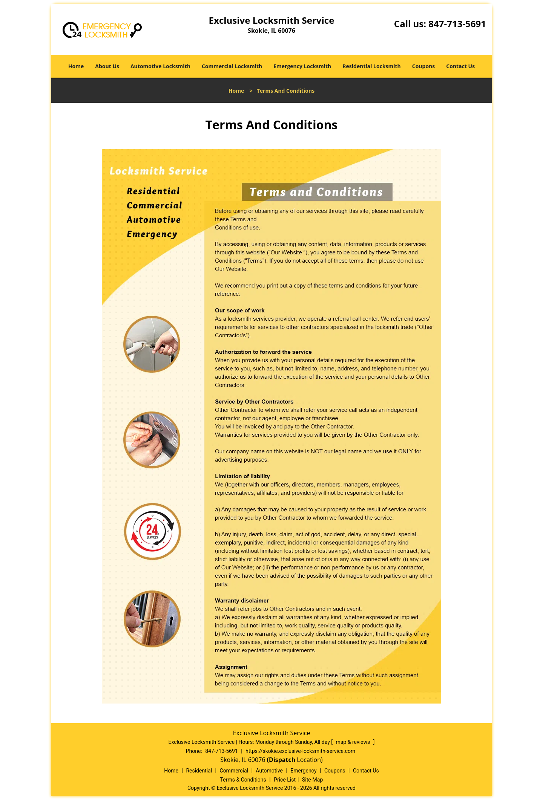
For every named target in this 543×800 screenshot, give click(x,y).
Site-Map (312, 780)
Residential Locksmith (371, 66)
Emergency (303, 771)
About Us (107, 66)
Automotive (269, 771)
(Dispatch (282, 760)
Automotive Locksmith (160, 66)
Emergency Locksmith (302, 66)
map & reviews (353, 742)
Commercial (234, 771)
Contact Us (460, 66)
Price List (285, 780)
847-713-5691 (457, 23)
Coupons (423, 66)
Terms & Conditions (243, 780)
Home (76, 66)
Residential (199, 771)
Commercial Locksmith (232, 66)
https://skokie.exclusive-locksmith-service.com (300, 751)
